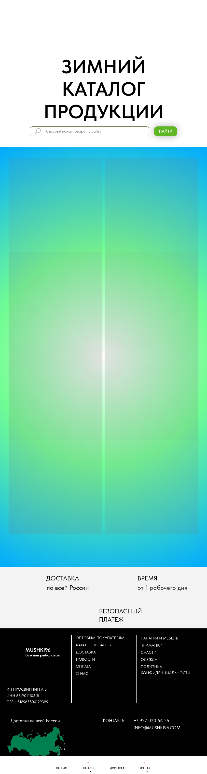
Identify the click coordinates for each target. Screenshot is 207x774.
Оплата (83, 666)
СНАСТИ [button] (148, 652)
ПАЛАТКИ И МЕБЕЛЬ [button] (159, 638)
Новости (85, 659)
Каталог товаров (93, 645)
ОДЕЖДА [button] (149, 659)
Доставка (86, 652)
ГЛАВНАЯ (61, 768)
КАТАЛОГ (89, 768)
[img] (60, 762)
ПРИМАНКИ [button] (151, 645)
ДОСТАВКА (117, 768)
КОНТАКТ (146, 768)
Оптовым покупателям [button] (100, 638)
